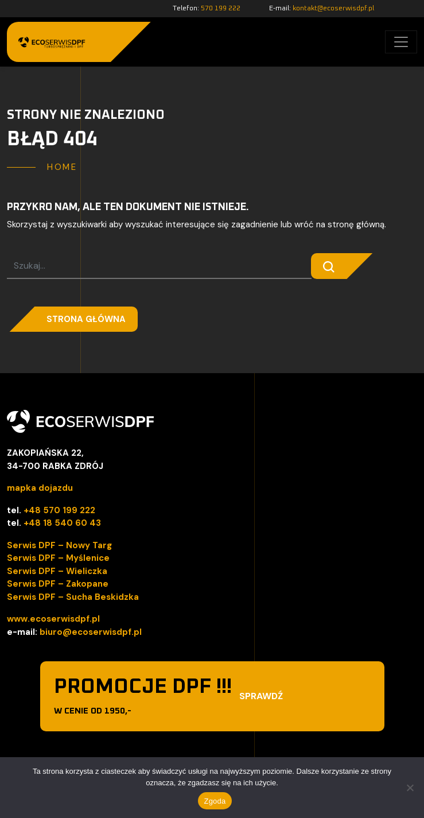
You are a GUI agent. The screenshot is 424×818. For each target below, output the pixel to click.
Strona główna (86, 319)
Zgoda (214, 801)
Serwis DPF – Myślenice (58, 558)
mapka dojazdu (40, 488)
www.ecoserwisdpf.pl (53, 619)
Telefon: (206, 8)
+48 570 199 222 (59, 510)
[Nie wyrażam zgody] (409, 787)
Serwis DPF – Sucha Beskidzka (73, 597)
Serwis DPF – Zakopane (57, 584)
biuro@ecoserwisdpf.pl (91, 632)
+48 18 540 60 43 (62, 523)
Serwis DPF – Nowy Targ (59, 545)
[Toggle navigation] (401, 41)
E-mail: (321, 8)
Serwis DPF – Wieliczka (57, 571)
